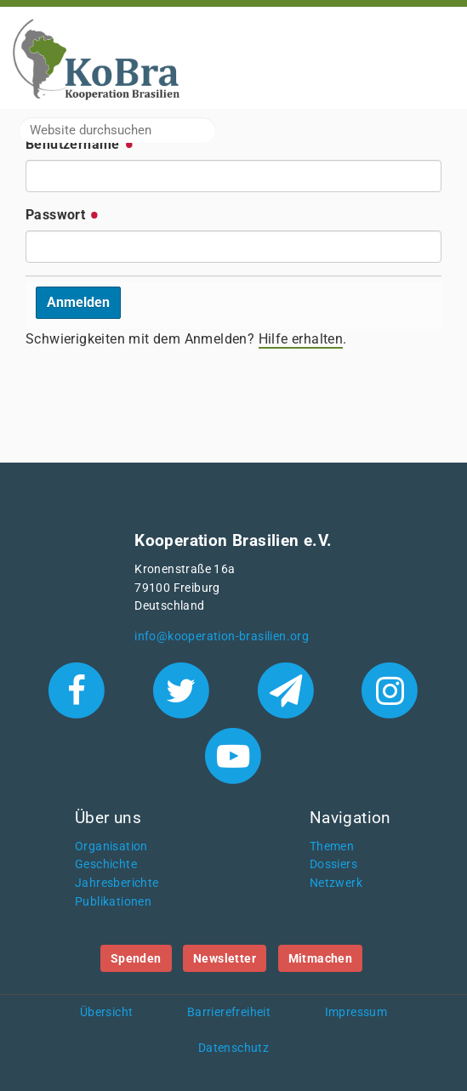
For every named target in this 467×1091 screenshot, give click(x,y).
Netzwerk (336, 883)
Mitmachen (320, 958)
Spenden (136, 958)
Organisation (111, 846)
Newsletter (224, 958)
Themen (332, 846)
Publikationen (113, 902)
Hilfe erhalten (301, 339)
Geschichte (106, 864)
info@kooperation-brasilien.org (221, 636)
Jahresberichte (117, 883)
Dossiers (333, 864)
